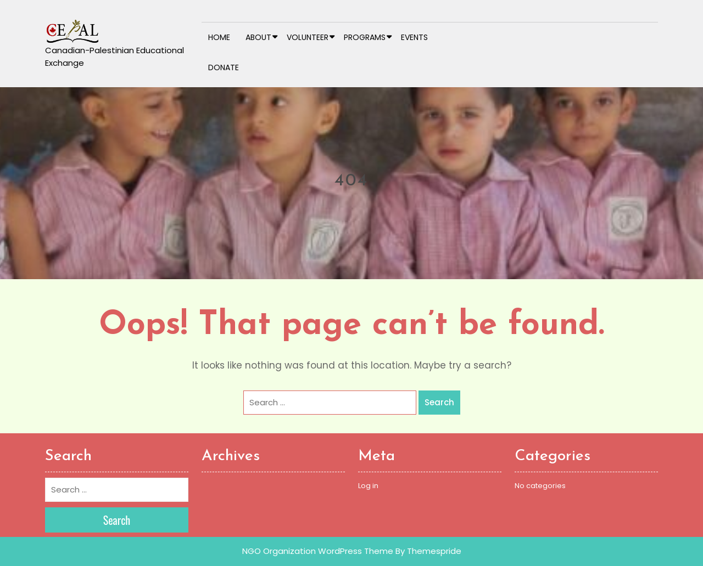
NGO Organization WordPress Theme (317, 551)
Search (439, 402)
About (258, 37)
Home (219, 37)
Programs (365, 37)
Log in (368, 485)
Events (414, 37)
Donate (223, 67)
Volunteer (307, 37)
